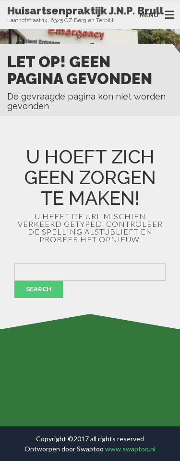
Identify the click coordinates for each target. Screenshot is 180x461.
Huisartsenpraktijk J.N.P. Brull (85, 10)
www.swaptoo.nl (130, 449)
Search (38, 289)
